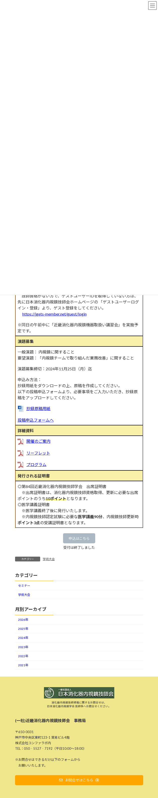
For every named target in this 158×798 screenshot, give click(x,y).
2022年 (23, 656)
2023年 (23, 647)
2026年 (23, 620)
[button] (79, 538)
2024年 (23, 638)
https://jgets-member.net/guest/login (54, 314)
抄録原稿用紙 (38, 408)
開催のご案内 (38, 441)
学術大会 (49, 559)
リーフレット (38, 453)
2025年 (23, 629)
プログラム (36, 464)
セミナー (24, 586)
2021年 (23, 665)
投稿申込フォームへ (36, 420)
